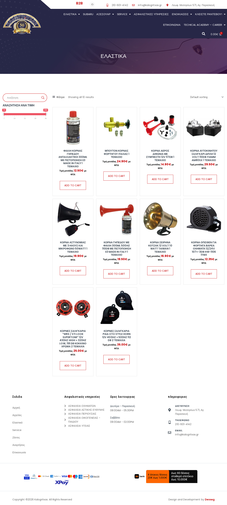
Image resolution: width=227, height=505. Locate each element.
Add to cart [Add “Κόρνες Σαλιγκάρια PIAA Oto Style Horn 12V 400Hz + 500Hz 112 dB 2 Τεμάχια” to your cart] (116, 359)
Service (124, 14)
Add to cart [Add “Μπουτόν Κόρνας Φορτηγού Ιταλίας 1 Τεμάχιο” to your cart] (116, 176)
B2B (79, 3)
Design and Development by (191, 499)
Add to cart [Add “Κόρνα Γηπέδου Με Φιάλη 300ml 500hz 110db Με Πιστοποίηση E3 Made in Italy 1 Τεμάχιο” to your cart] (116, 274)
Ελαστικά (71, 14)
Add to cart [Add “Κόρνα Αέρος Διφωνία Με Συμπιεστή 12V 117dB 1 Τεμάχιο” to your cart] (160, 179)
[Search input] (23, 97)
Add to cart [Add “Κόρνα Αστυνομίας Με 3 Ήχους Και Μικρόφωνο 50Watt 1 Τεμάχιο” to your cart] (72, 271)
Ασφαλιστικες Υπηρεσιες (151, 14)
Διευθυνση (182, 406)
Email (178, 430)
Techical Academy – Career (204, 25)
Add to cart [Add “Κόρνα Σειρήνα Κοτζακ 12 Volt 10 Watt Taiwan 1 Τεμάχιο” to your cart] (160, 271)
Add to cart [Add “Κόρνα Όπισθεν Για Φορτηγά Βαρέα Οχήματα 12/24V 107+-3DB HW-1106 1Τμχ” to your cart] (203, 274)
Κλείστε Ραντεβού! (210, 14)
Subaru (88, 14)
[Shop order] (206, 97)
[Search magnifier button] (42, 97)
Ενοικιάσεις (182, 14)
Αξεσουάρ (105, 14)
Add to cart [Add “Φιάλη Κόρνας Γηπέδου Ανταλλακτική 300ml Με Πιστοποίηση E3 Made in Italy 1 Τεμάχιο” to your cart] (72, 185)
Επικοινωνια (172, 25)
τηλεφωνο (182, 420)
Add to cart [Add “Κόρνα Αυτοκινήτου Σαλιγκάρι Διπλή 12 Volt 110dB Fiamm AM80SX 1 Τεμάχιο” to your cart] (203, 179)
